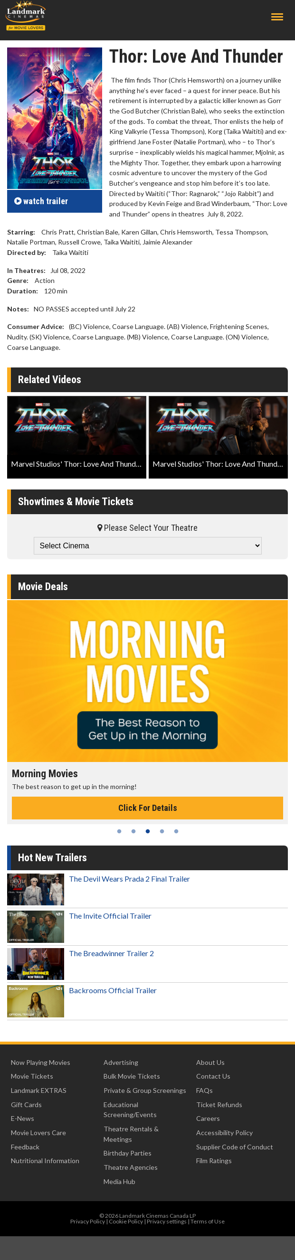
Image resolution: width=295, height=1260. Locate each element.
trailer (41, 201)
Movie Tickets (32, 1076)
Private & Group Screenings (145, 1090)
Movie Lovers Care (38, 1132)
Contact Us (213, 1076)
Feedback (25, 1147)
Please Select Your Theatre (147, 528)
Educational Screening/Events (130, 1109)
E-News (22, 1118)
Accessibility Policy (224, 1132)
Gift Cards (26, 1104)
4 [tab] (162, 831)
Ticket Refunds (219, 1104)
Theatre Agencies (131, 1167)
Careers (208, 1118)
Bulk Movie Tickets (132, 1076)
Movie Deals (43, 586)
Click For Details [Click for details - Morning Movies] (147, 808)
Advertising (121, 1062)
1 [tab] (119, 831)
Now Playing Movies (40, 1062)
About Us (210, 1062)
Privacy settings (167, 1221)
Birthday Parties (128, 1153)
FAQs (204, 1090)
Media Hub (119, 1181)
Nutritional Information (45, 1161)
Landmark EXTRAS (39, 1090)
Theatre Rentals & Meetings (131, 1134)
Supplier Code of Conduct (234, 1147)
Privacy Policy (87, 1221)
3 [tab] (147, 831)
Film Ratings (214, 1161)
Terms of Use (207, 1221)
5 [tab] (176, 831)
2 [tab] (133, 831)
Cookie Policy (126, 1221)
